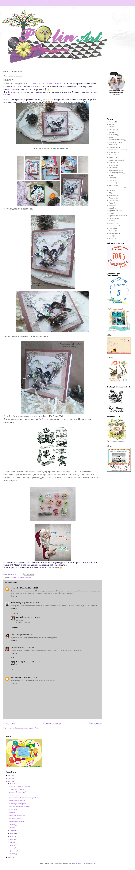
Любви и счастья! (15, 818)
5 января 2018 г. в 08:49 (24, 635)
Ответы (15, 613)
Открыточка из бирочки (17, 801)
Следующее (9, 723)
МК (110, 175)
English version (114, 233)
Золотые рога (14, 795)
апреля (12, 845)
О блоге (111, 180)
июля (12, 836)
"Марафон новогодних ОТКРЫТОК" (49, 83)
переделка (112, 195)
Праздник (112, 198)
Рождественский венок (17, 815)
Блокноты (112, 129)
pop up (111, 238)
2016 (10, 857)
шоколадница (113, 226)
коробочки (112, 167)
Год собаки (13, 809)
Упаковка (112, 221)
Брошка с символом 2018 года (19, 806)
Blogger (92, 863)
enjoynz (78, 863)
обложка (112, 183)
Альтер (111, 124)
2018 (10, 778)
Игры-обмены (113, 147)
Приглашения (113, 200)
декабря (13, 783)
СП (29, 83)
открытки (12, 577)
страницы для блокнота (117, 216)
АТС (110, 127)
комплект (112, 157)
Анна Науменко (16, 677)
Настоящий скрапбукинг (17, 804)
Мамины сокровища (116, 172)
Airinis (13, 635)
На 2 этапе (18, 87)
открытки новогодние (24, 577)
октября (13, 827)
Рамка (111, 203)
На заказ (112, 178)
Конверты (112, 162)
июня (12, 839)
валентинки (113, 135)
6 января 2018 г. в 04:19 (32, 662)
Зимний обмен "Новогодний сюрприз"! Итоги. (24, 798)
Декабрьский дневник (116, 140)
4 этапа (11, 92)
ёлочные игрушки (115, 142)
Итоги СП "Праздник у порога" (19, 786)
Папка (111, 190)
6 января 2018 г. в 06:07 (31, 677)
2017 (10, 781)
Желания (112, 145)
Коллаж (111, 155)
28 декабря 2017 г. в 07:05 (30, 603)
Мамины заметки (114, 170)
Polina (18, 617)
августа (12, 833)
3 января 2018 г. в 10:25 (32, 617)
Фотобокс (112, 223)
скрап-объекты (114, 211)
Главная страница (52, 723)
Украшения (112, 218)
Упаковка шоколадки (16, 821)
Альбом (111, 122)
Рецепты (112, 205)
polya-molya (15, 588)
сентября (13, 830)
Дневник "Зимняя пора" (17, 792)
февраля (13, 851)
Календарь (112, 152)
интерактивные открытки (117, 150)
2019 (10, 775)
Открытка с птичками (16, 789)
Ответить (14, 596)
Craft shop (44, 419)
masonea (14, 647)
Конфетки (112, 165)
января (12, 854)
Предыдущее (95, 723)
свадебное (112, 208)
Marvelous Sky (16, 603)
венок (111, 137)
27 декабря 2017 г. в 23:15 (29, 588)
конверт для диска (115, 160)
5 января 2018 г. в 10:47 (26, 647)
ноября (12, 825)
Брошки (111, 132)
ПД (110, 193)
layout (111, 236)
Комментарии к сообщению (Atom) (27, 728)
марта (12, 848)
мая (11, 842)
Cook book (112, 228)
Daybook (112, 231)
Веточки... (12, 812)
